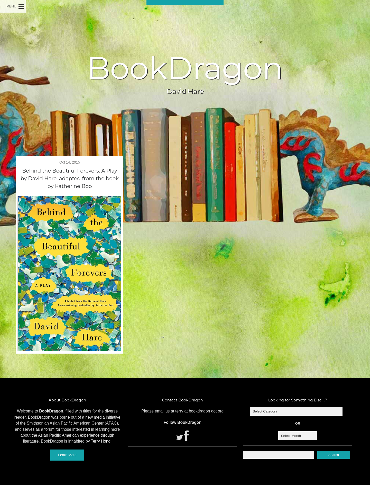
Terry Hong (100, 441)
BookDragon (185, 68)
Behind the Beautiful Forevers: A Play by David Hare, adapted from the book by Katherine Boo (70, 178)
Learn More (67, 455)
